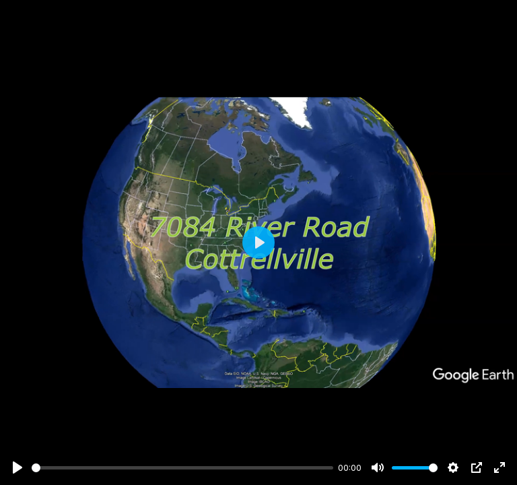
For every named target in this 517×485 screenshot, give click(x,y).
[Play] (17, 467)
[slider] (182, 467)
